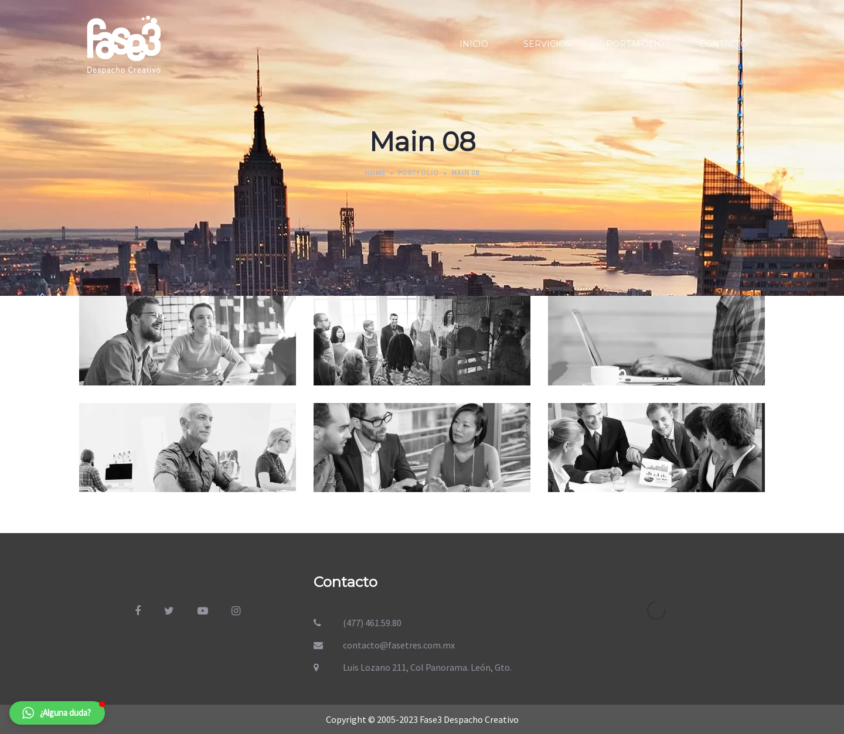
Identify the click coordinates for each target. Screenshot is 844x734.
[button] (57, 713)
